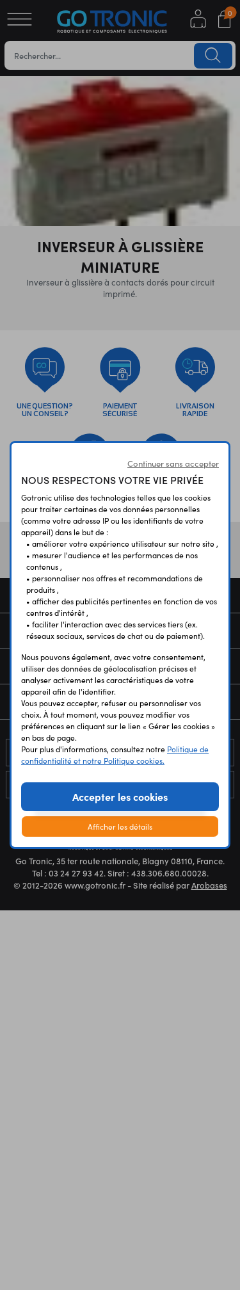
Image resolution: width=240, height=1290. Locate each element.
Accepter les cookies (120, 796)
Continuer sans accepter (173, 463)
